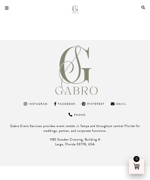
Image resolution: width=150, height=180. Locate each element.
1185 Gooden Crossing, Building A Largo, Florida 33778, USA (75, 142)
